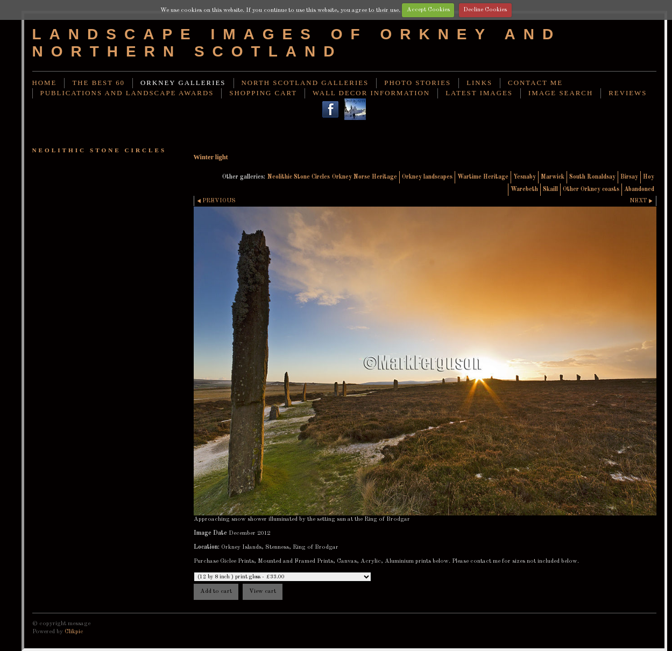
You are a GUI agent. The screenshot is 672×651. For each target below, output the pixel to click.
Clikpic (74, 631)
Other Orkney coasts (591, 189)
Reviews (628, 93)
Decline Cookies (485, 9)
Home (44, 83)
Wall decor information (371, 93)
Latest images (479, 93)
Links (479, 83)
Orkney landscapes (427, 177)
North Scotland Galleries (305, 83)
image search (560, 93)
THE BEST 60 (98, 83)
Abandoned (639, 189)
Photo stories (417, 83)
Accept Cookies (428, 9)
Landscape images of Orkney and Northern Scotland (297, 43)
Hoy (648, 177)
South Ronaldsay (592, 177)
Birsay (629, 177)
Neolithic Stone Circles (298, 177)
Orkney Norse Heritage (364, 177)
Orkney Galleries (182, 83)
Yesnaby (524, 177)
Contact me (535, 83)
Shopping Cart (263, 93)
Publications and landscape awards (127, 93)
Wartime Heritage (482, 177)
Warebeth (524, 189)
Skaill (550, 189)
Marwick (552, 177)
